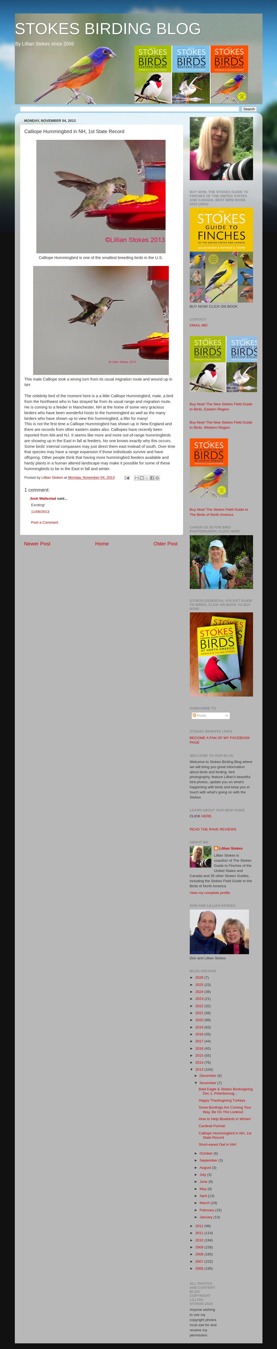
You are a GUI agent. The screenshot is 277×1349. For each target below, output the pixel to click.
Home (102, 543)
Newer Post (37, 543)
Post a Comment (44, 522)
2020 (199, 1020)
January (207, 1217)
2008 (199, 1254)
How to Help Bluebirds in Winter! (225, 1119)
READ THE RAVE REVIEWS (213, 829)
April (204, 1196)
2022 (199, 1006)
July (203, 1175)
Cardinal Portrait (212, 1126)
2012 (199, 1226)
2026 (199, 977)
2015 (199, 1055)
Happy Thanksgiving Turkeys (222, 1100)
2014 (199, 1062)
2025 (199, 985)
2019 (199, 1027)
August (206, 1168)
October (207, 1153)
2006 (199, 1268)
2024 (199, 992)
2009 (199, 1247)
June (204, 1182)
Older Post (165, 543)
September (209, 1160)
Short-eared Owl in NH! (217, 1144)
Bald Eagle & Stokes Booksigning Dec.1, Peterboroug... (226, 1091)
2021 (199, 1013)
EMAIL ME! (199, 325)
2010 (199, 1240)
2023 (199, 999)
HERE (206, 816)
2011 (199, 1233)
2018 (199, 1034)
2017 (199, 1041)
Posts (199, 715)
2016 (199, 1048)
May (204, 1189)
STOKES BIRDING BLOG (108, 29)
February (207, 1210)
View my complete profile (210, 893)
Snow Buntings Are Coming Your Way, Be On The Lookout (225, 1109)
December (209, 1076)
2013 (199, 1069)
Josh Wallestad (43, 498)
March (205, 1203)
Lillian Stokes (231, 848)
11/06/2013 (40, 512)
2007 (199, 1261)
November (209, 1083)
